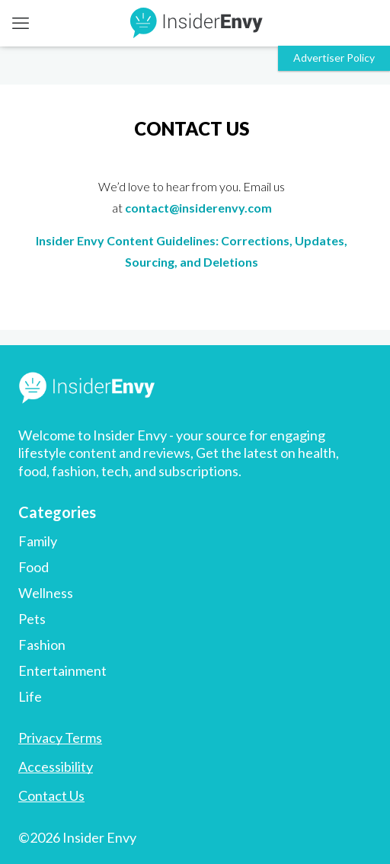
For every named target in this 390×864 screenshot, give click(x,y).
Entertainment (62, 670)
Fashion (42, 644)
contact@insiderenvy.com (198, 207)
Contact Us (51, 795)
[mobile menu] (21, 23)
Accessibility (55, 766)
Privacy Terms (60, 737)
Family (37, 541)
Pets (32, 618)
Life (30, 696)
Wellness (45, 592)
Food (33, 566)
